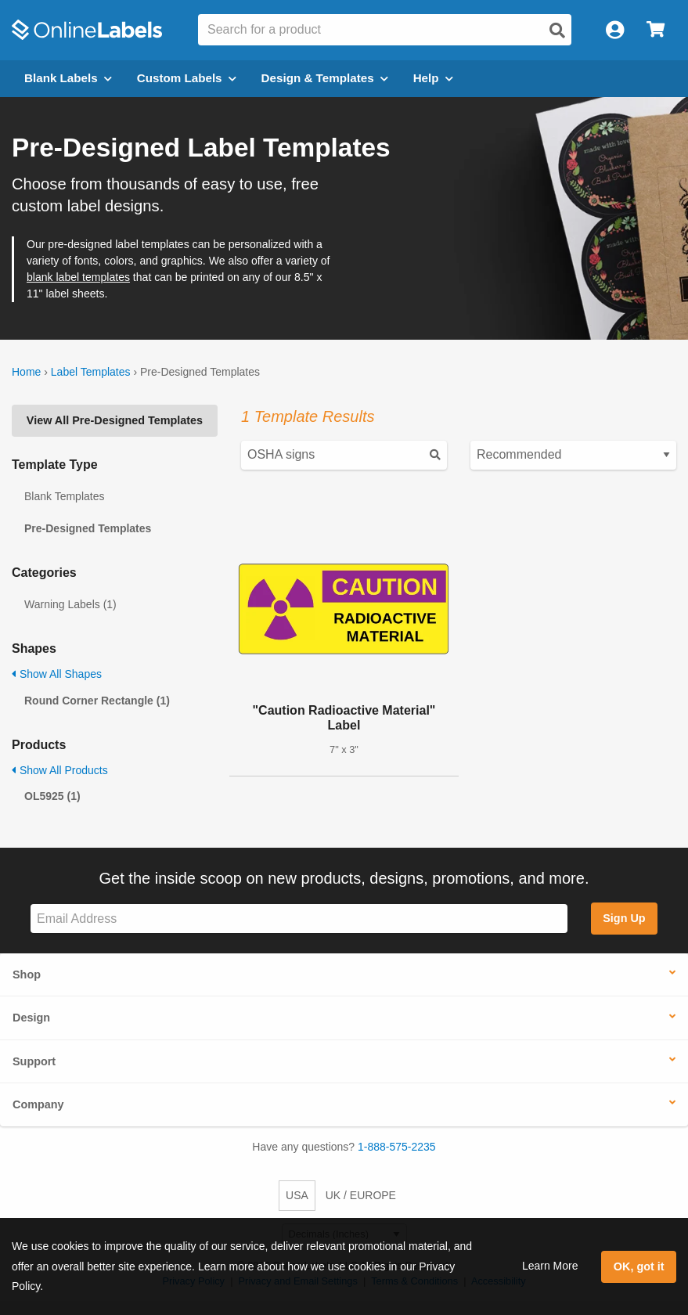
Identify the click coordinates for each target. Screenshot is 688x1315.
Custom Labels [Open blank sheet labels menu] (186, 78)
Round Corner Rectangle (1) (97, 700)
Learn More (550, 1265)
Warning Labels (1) (70, 604)
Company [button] (38, 1104)
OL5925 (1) (52, 796)
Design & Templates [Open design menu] (324, 78)
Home (26, 372)
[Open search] (557, 30)
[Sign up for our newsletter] (299, 918)
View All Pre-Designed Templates (115, 420)
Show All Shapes (57, 674)
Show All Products (60, 770)
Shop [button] (27, 974)
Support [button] (34, 1061)
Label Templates (91, 372)
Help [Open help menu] (433, 78)
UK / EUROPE (361, 1195)
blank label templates (78, 277)
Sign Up (624, 918)
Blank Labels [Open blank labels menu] (68, 78)
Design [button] (31, 1017)
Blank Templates (64, 496)
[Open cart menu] (655, 30)
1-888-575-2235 (397, 1146)
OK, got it (639, 1266)
